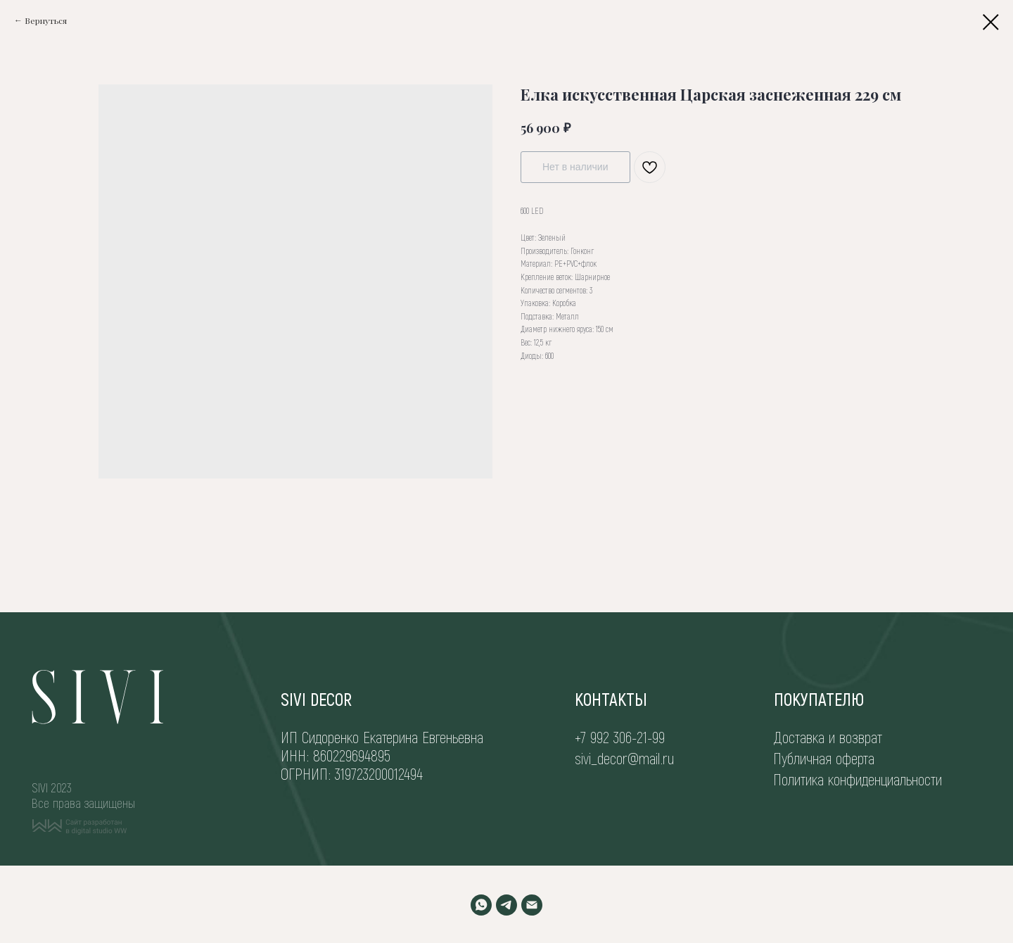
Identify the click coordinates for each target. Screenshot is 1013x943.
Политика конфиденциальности (857, 779)
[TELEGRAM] (506, 905)
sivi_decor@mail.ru (624, 758)
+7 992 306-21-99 (620, 737)
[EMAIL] (531, 905)
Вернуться (46, 20)
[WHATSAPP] (481, 905)
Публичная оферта (823, 758)
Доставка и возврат (828, 737)
